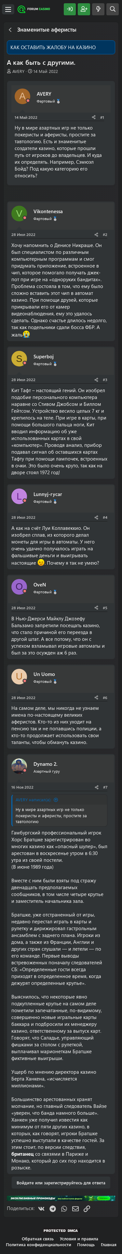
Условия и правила (79, 1238)
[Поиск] (112, 9)
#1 (102, 117)
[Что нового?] (98, 9)
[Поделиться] (93, 117)
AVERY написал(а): (33, 799)
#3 (105, 379)
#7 (105, 787)
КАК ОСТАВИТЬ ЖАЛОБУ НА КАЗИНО (53, 47)
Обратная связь (38, 1238)
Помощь (86, 1244)
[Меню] (8, 9)
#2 (105, 234)
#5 (105, 607)
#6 (105, 697)
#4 (105, 517)
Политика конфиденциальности (38, 1244)
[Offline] (28, 100)
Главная (108, 1244)
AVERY (18, 71)
